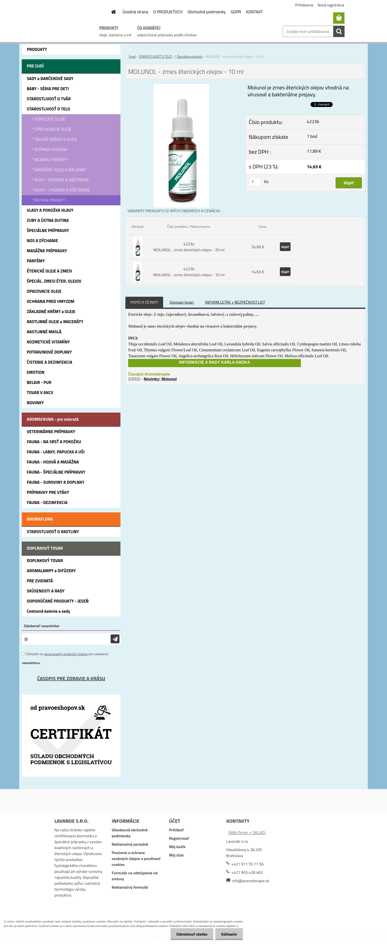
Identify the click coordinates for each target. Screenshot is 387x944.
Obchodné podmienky (206, 12)
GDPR (236, 12)
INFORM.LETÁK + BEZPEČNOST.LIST (235, 302)
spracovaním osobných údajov (66, 653)
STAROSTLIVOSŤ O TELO (155, 56)
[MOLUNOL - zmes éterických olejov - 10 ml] (181, 87)
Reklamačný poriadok (130, 844)
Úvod (132, 56)
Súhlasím (229, 934)
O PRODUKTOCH (168, 12)
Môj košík (177, 847)
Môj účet (176, 855)
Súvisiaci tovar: (181, 302)
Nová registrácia (331, 5)
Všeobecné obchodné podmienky (130, 833)
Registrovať (179, 838)
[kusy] (255, 181)
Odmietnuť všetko (191, 934)
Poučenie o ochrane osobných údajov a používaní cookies (136, 858)
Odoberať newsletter (41, 626)
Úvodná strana (135, 12)
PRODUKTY (108, 28)
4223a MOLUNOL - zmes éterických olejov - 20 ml (189, 247)
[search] (339, 31)
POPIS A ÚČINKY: (144, 302)
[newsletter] (115, 639)
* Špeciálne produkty (189, 56)
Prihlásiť (176, 830)
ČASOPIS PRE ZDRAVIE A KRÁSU (71, 678)
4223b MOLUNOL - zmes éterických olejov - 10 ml (189, 272)
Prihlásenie (304, 5)
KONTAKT (254, 12)
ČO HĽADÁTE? (148, 28)
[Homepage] (110, 12)
